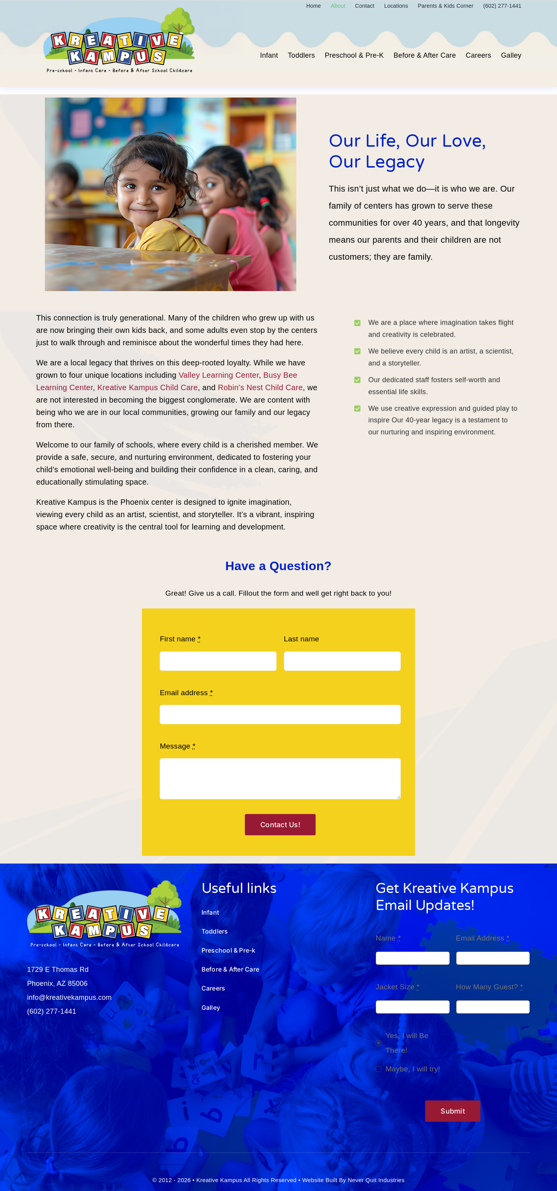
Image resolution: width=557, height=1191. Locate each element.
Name (388, 938)
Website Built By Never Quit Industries (353, 1180)
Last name (301, 639)
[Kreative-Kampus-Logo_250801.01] (119, 11)
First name (180, 639)
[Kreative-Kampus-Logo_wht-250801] (104, 884)
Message (177, 746)
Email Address (482, 938)
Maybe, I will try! (413, 1069)
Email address (186, 693)
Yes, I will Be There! (407, 1043)
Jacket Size (398, 987)
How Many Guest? (489, 987)
